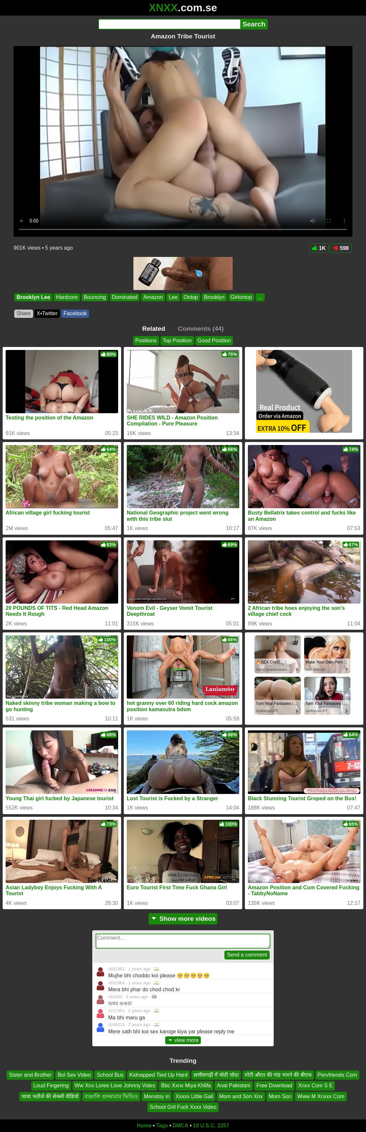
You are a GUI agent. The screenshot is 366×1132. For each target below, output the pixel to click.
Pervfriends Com (337, 1075)
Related (153, 328)
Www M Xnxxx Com (320, 1096)
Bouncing (95, 297)
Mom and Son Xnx (241, 1096)
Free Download (274, 1085)
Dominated (124, 297)
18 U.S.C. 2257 (211, 1125)
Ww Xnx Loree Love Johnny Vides (115, 1085)
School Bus (110, 1075)
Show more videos (183, 918)
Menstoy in (156, 1096)
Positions (146, 340)
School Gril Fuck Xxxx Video (183, 1107)
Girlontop (241, 297)
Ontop (191, 297)
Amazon (153, 297)
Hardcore (67, 297)
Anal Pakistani (233, 1085)
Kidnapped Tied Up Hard (158, 1075)
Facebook (75, 313)
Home (144, 1125)
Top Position (177, 340)
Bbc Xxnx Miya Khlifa (186, 1085)
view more (183, 1040)
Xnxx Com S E (315, 1085)
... (260, 297)
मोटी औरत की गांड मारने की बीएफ (278, 1075)
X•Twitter (47, 313)
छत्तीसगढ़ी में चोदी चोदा (216, 1075)
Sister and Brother (30, 1075)
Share (24, 313)
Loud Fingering (51, 1085)
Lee (173, 297)
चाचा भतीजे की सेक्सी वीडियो (50, 1096)
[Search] (169, 24)
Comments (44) (201, 328)
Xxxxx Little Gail (194, 1096)
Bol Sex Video (74, 1075)
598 (341, 248)
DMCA (180, 1125)
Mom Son (280, 1096)
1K (319, 248)
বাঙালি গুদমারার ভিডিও (111, 1096)
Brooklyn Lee (33, 297)
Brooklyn (214, 297)
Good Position (214, 340)
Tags (162, 1125)
